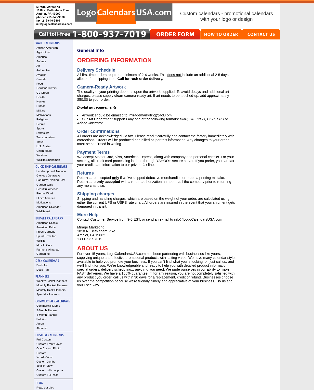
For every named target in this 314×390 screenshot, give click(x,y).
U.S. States (44, 146)
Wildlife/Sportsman (48, 159)
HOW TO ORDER (221, 34)
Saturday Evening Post (51, 179)
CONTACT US (261, 34)
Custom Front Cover (49, 343)
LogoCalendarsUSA (123, 13)
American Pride (46, 227)
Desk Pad (43, 269)
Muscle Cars (44, 245)
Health (41, 97)
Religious (42, 119)
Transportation (46, 137)
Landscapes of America (51, 171)
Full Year (42, 319)
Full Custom (44, 339)
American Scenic (47, 222)
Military (41, 110)
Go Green (43, 92)
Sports (41, 128)
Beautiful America (48, 189)
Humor (41, 105)
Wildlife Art (43, 211)
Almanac (42, 328)
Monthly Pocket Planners (52, 285)
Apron (40, 323)
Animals (42, 61)
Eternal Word (45, 193)
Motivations (44, 114)
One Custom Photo (49, 348)
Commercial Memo (48, 305)
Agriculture (43, 52)
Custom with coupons (50, 370)
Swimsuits (43, 132)
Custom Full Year (47, 374)
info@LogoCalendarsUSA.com (198, 219)
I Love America (46, 198)
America (42, 56)
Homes (41, 101)
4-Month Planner (47, 314)
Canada (41, 79)
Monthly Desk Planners (51, 290)
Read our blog (45, 387)
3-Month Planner (47, 310)
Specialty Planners (48, 294)
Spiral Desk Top (46, 236)
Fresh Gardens (46, 231)
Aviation (42, 74)
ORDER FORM (175, 34)
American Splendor (49, 206)
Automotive (44, 70)
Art (38, 65)
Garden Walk (45, 184)
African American (47, 47)
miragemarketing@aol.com (150, 115)
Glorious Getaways (48, 175)
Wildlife (41, 240)
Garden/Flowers (47, 88)
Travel (40, 141)
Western (42, 155)
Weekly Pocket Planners (52, 280)
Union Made (44, 150)
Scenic (41, 124)
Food (40, 83)
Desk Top (42, 265)
